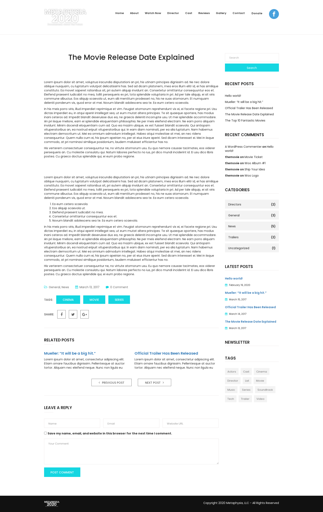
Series (119, 300)
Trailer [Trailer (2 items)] (245, 399)
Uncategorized (238, 248)
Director (173, 13)
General (54, 287)
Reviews (204, 13)
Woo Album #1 (255, 163)
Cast (188, 13)
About (134, 13)
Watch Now (153, 13)
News (65, 287)
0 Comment (119, 287)
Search (252, 68)
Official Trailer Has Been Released (166, 353)
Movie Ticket (254, 157)
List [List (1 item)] (247, 381)
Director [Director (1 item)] (232, 381)
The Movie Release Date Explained (249, 114)
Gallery (221, 13)
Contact (239, 13)
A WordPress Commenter (243, 147)
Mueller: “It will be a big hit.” (70, 353)
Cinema (68, 300)
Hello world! (233, 96)
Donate (257, 13)
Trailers (233, 237)
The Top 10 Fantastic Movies (245, 120)
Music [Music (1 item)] (231, 390)
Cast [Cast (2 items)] (246, 372)
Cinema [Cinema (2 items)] (261, 372)
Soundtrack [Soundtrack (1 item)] (265, 390)
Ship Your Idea (255, 169)
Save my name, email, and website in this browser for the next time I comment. (110, 433)
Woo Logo (252, 175)
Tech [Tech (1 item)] (230, 399)
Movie (94, 300)
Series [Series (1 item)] (246, 390)
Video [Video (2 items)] (260, 399)
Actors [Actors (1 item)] (231, 372)
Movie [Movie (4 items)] (260, 381)
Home (119, 13)
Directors (234, 204)
